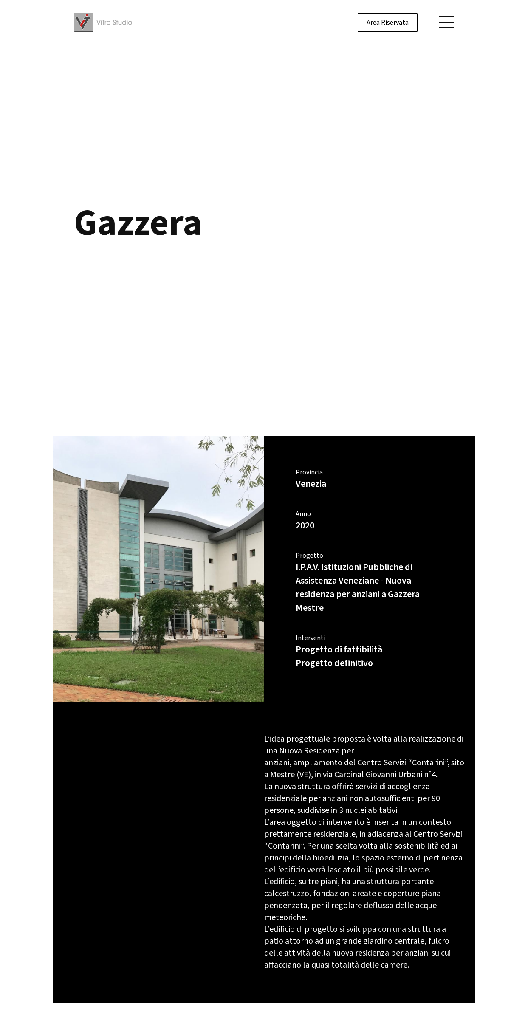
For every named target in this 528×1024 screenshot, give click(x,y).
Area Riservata (388, 22)
